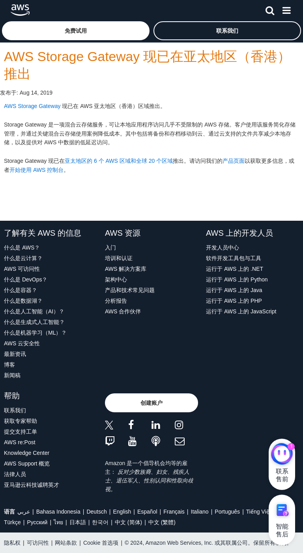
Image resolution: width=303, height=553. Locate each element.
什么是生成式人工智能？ (34, 322)
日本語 (77, 522)
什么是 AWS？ (22, 247)
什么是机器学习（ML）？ (35, 333)
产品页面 (234, 161)
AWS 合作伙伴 (123, 311)
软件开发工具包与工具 (233, 258)
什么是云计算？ (23, 258)
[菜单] (286, 9)
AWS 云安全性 (22, 343)
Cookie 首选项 (100, 543)
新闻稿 (12, 375)
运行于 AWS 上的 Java (234, 290)
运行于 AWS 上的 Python (237, 279)
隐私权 (12, 543)
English (122, 511)
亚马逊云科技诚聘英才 (31, 485)
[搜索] (270, 9)
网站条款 (66, 543)
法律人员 (15, 474)
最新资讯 (15, 354)
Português (227, 511)
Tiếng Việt (258, 511)
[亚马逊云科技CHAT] (282, 454)
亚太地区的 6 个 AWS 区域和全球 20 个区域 (119, 161)
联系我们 (15, 410)
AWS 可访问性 (22, 269)
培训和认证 (119, 258)
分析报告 (116, 301)
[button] (76, 30)
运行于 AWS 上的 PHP (234, 301)
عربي (23, 511)
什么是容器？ (20, 290)
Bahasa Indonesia (58, 511)
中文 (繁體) (162, 522)
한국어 (100, 522)
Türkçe (12, 522)
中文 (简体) (128, 522)
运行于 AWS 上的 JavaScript (241, 311)
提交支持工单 (20, 431)
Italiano (200, 511)
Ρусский (37, 522)
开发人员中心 (222, 247)
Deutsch (96, 511)
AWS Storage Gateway (32, 106)
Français (174, 511)
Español (147, 511)
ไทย (58, 522)
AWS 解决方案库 (125, 269)
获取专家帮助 (20, 421)
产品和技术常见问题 (130, 290)
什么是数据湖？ (23, 301)
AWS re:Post (20, 442)
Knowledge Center (26, 453)
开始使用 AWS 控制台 (36, 170)
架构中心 (116, 279)
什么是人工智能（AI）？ (34, 311)
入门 (110, 247)
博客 (9, 364)
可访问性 (38, 543)
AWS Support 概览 (27, 463)
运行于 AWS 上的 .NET (234, 269)
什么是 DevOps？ (25, 279)
